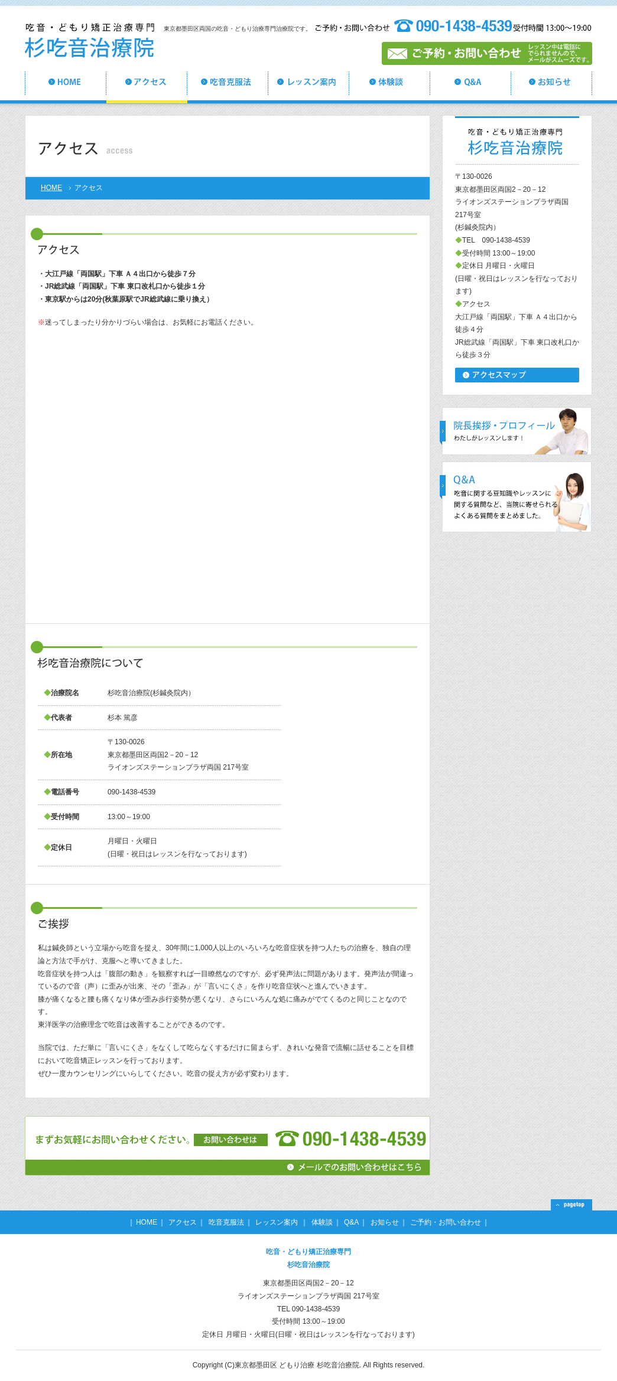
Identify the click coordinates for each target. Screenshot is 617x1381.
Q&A (351, 1222)
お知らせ (385, 1222)
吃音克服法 (226, 1222)
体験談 (322, 1222)
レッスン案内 (277, 1222)
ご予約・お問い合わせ (445, 1222)
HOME (51, 188)
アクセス (182, 1222)
